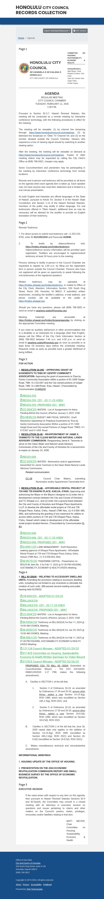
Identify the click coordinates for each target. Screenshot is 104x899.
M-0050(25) (28, 630)
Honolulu (42, 7)
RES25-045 (28, 457)
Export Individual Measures (56, 31)
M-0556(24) (28, 622)
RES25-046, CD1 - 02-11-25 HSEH (41, 537)
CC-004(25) (28, 409)
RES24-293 (28, 395)
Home (21, 38)
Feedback (47, 884)
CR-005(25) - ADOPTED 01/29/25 (41, 596)
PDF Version (80, 31)
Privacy (26, 884)
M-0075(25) (28, 561)
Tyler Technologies (35, 889)
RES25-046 (28, 533)
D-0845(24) (28, 417)
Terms (18, 884)
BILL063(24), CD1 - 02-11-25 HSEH (42, 605)
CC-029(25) (28, 461)
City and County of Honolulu (28, 863)
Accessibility (36, 884)
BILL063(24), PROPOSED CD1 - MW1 (43, 610)
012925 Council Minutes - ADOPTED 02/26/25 (49, 661)
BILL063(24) (29, 600)
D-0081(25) (28, 547)
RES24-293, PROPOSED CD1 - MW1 (42, 405)
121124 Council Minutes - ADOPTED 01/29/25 (49, 648)
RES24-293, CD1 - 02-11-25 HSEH (41, 400)
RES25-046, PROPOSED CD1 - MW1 (42, 542)
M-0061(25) (28, 637)
